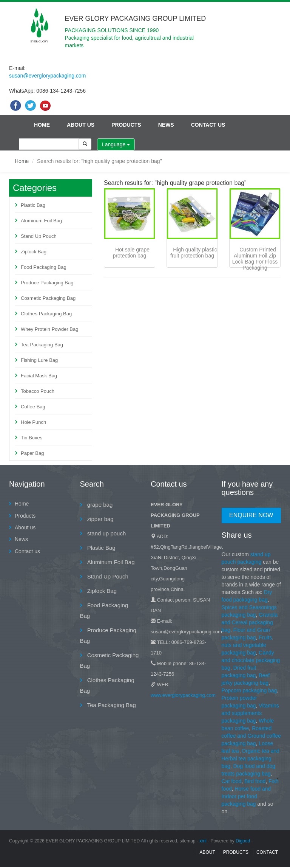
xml (203, 841)
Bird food (254, 781)
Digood (243, 841)
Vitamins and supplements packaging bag (250, 713)
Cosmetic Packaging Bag (48, 298)
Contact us (208, 125)
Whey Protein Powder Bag (49, 329)
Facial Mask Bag (39, 375)
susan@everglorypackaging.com (47, 76)
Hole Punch (33, 422)
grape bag (99, 504)
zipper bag (100, 519)
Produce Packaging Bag (47, 282)
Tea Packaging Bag (42, 344)
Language (116, 144)
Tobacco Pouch (37, 391)
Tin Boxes (31, 437)
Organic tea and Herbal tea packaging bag (250, 758)
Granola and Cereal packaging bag (250, 622)
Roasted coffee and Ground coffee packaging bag (251, 735)
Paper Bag (32, 453)
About (207, 852)
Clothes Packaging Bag (46, 313)
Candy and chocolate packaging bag (251, 660)
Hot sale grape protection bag (131, 253)
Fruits (265, 637)
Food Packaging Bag (43, 267)
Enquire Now (251, 515)
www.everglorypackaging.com (183, 695)
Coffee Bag (33, 406)
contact (267, 852)
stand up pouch (106, 533)
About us (80, 125)
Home (42, 125)
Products (126, 125)
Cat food (232, 781)
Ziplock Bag (33, 251)
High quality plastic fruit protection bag (193, 253)
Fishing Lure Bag (39, 360)
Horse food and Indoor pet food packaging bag (246, 796)
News (166, 125)
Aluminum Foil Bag (41, 220)
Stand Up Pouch (39, 236)
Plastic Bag (33, 205)
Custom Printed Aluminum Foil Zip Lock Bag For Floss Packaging (255, 259)
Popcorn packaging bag (249, 690)
